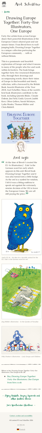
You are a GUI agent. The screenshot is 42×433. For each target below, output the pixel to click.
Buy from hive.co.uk (23, 379)
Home (4, 4)
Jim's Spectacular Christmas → (21, 405)
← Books (5, 12)
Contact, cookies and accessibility (21, 416)
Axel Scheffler (28, 4)
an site (21, 425)
